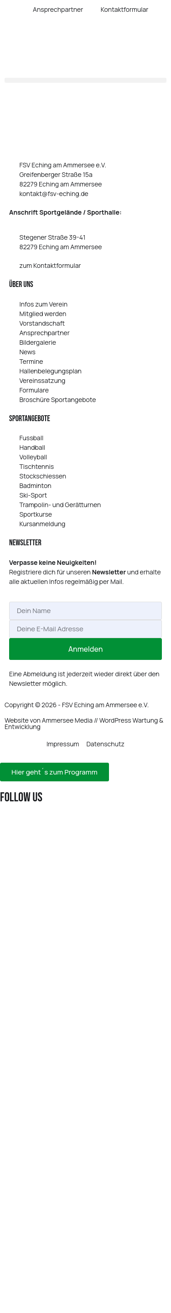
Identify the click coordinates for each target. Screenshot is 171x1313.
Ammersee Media (67, 720)
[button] (85, 80)
